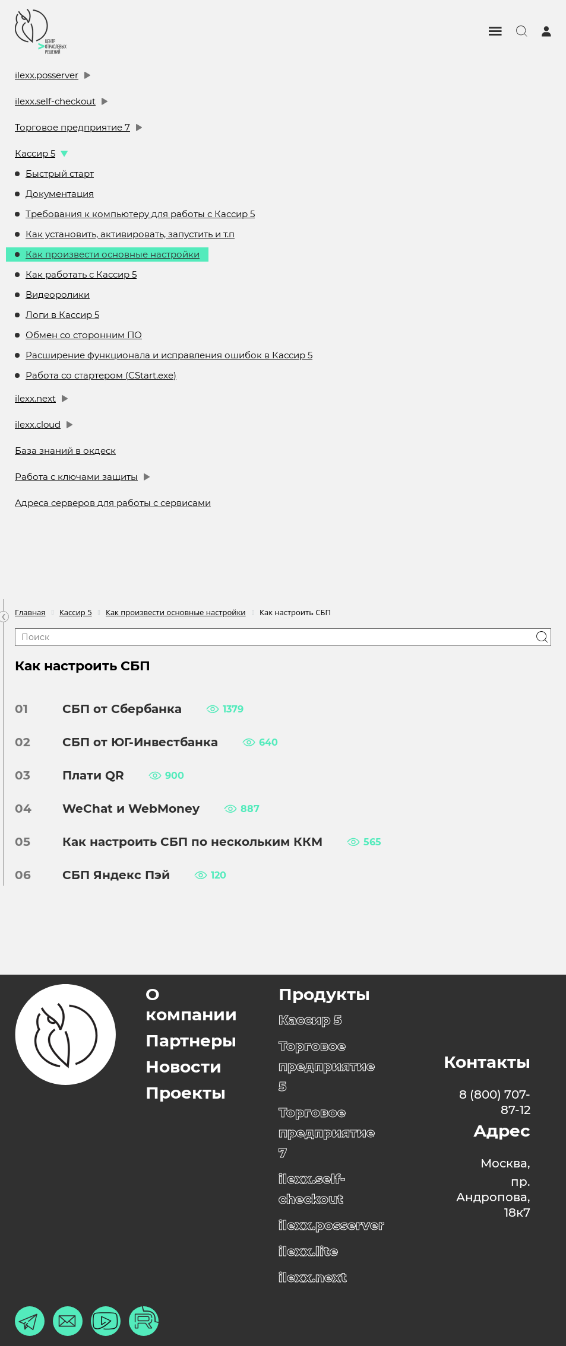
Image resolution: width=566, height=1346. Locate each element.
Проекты (186, 1093)
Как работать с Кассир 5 (81, 274)
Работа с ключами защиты (76, 476)
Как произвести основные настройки (113, 254)
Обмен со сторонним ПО (84, 335)
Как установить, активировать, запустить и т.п (130, 234)
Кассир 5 (35, 153)
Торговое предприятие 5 (327, 1066)
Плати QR (84, 775)
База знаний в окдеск (65, 450)
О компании (191, 1004)
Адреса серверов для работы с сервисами (113, 502)
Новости (184, 1067)
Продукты (324, 994)
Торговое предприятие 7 (72, 127)
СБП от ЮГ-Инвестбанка (131, 742)
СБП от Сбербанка (113, 709)
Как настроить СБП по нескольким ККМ (183, 841)
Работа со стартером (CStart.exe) (101, 375)
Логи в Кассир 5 (62, 314)
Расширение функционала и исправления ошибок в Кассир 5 (169, 355)
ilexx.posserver (46, 75)
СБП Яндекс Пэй (107, 875)
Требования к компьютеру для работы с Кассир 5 (140, 213)
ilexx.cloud (38, 424)
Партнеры (191, 1040)
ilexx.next (35, 398)
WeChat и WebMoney (122, 808)
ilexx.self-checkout (55, 101)
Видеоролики (58, 294)
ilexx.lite (308, 1251)
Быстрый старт (60, 173)
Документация (60, 193)
